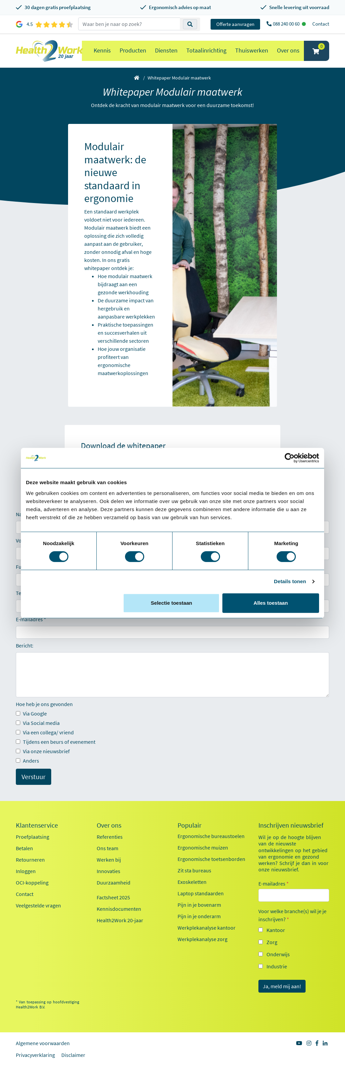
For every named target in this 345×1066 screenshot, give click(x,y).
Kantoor (275, 930)
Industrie (276, 966)
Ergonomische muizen (203, 847)
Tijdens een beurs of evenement (55, 741)
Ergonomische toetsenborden (211, 859)
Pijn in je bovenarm (199, 904)
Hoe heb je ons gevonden (44, 704)
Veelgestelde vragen (38, 905)
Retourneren (30, 859)
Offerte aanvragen (235, 24)
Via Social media (38, 723)
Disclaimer (73, 1055)
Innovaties (108, 871)
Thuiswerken (251, 50)
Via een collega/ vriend (45, 732)
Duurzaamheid (113, 882)
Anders (27, 760)
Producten (133, 50)
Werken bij (109, 859)
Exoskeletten (192, 881)
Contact (320, 24)
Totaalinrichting (206, 50)
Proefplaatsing (32, 836)
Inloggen (26, 871)
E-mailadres (29, 619)
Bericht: (24, 645)
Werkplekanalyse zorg (202, 939)
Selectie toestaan (171, 603)
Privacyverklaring (35, 1055)
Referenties (110, 836)
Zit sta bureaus (194, 870)
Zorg (271, 942)
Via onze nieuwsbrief (43, 751)
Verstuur (33, 776)
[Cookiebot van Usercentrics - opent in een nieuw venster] (289, 458)
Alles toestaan (271, 603)
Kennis (102, 50)
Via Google (31, 713)
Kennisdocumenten (119, 908)
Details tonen (290, 581)
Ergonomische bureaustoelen (211, 836)
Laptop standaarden (201, 893)
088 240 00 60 (286, 24)
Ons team (107, 848)
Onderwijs (278, 954)
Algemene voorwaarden (43, 1043)
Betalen (24, 848)
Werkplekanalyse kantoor (207, 927)
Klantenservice (37, 825)
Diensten (166, 50)
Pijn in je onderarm (199, 916)
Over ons (288, 50)
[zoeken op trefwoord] (129, 24)
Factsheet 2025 (113, 897)
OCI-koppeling (32, 882)
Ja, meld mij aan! (282, 986)
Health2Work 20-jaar (120, 920)
